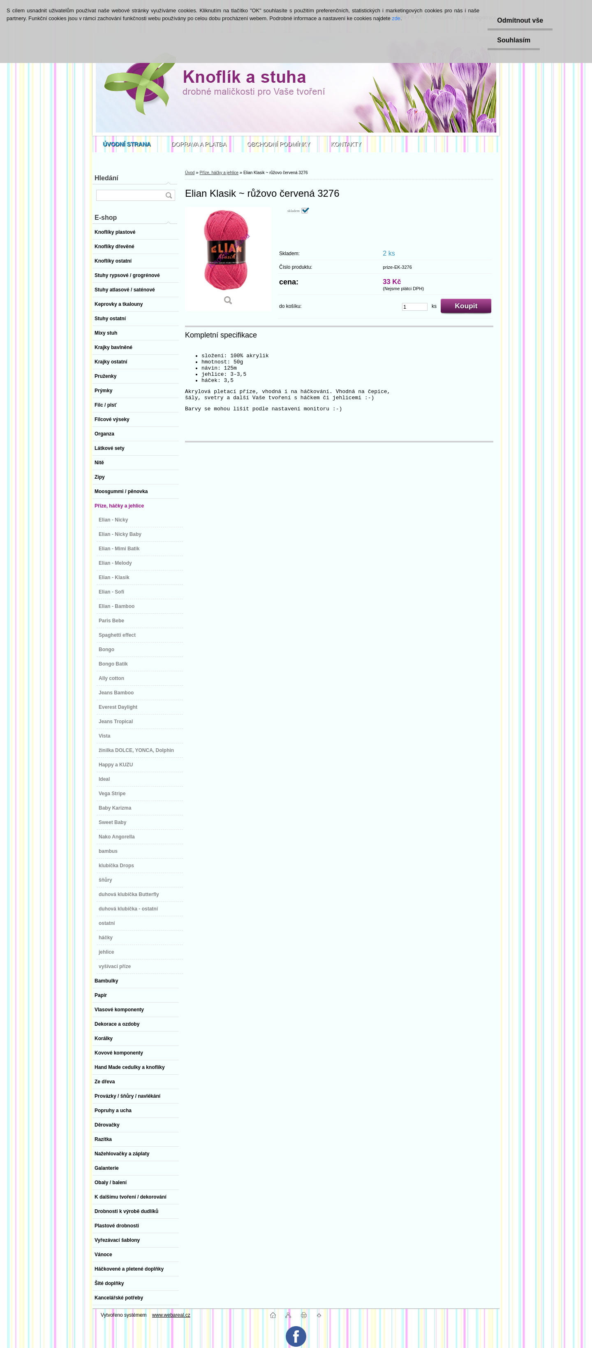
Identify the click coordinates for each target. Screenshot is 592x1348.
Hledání (106, 178)
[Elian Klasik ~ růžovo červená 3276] (228, 259)
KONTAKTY (346, 144)
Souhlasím (512, 40)
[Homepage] (126, 144)
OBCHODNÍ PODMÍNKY (278, 144)
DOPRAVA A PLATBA (199, 144)
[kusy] (415, 307)
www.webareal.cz (171, 1315)
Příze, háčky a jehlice (218, 172)
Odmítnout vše (519, 20)
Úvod (189, 172)
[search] (168, 195)
